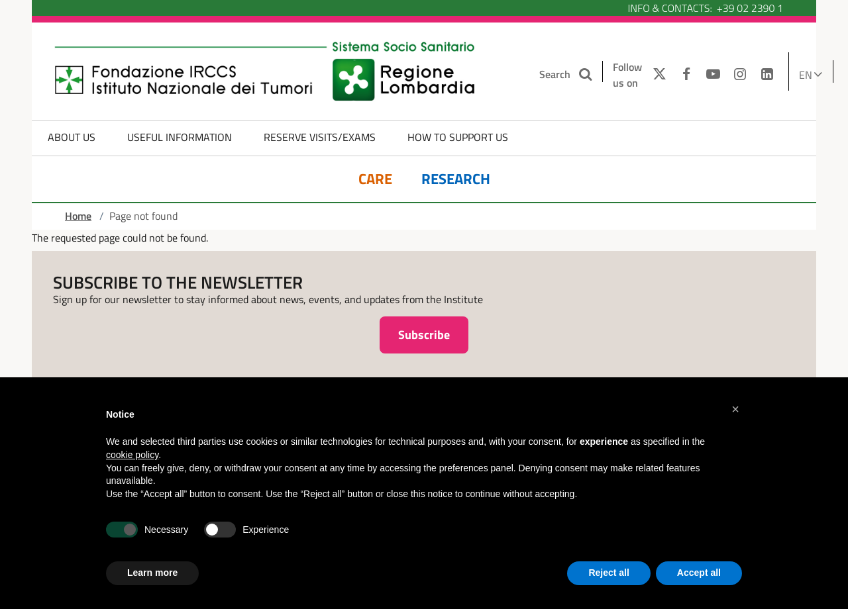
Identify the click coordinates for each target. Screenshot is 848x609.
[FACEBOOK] (686, 75)
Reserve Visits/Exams (320, 137)
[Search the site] (586, 74)
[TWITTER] (656, 75)
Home (78, 216)
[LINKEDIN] (767, 75)
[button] (735, 409)
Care (375, 179)
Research (455, 179)
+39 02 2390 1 (750, 8)
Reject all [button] (608, 572)
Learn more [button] (152, 572)
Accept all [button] (699, 572)
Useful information (179, 137)
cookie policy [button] (132, 454)
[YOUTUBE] (713, 75)
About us (71, 137)
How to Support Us (457, 137)
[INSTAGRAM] (740, 75)
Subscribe (424, 335)
